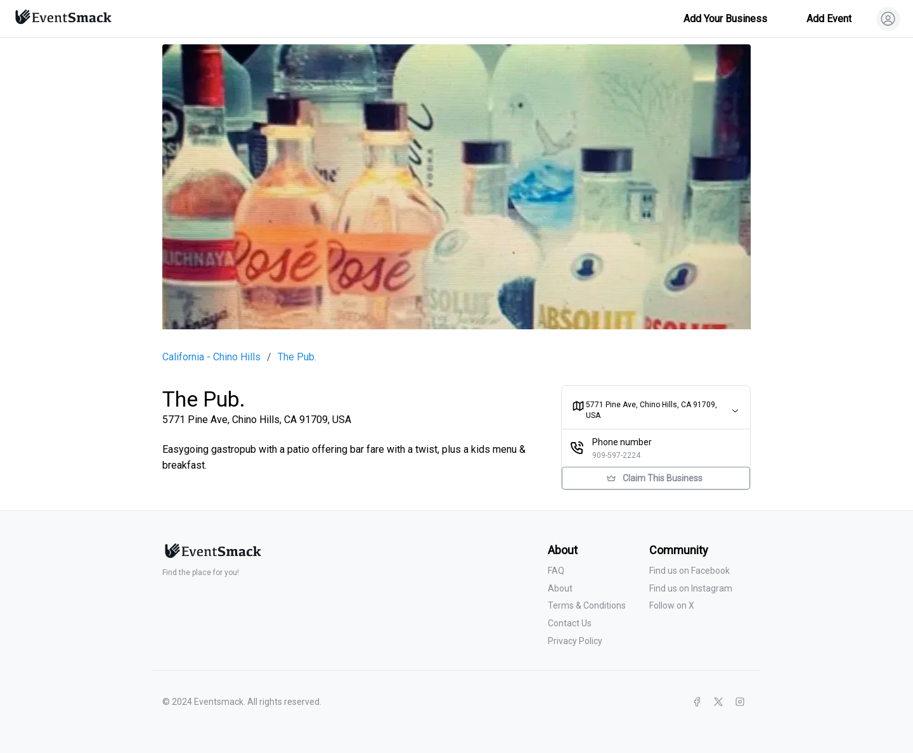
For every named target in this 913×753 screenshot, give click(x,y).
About (560, 588)
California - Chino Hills (211, 357)
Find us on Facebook (689, 571)
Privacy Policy (575, 641)
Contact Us (570, 623)
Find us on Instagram (690, 588)
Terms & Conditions (587, 605)
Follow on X (671, 605)
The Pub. (297, 357)
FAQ (556, 571)
